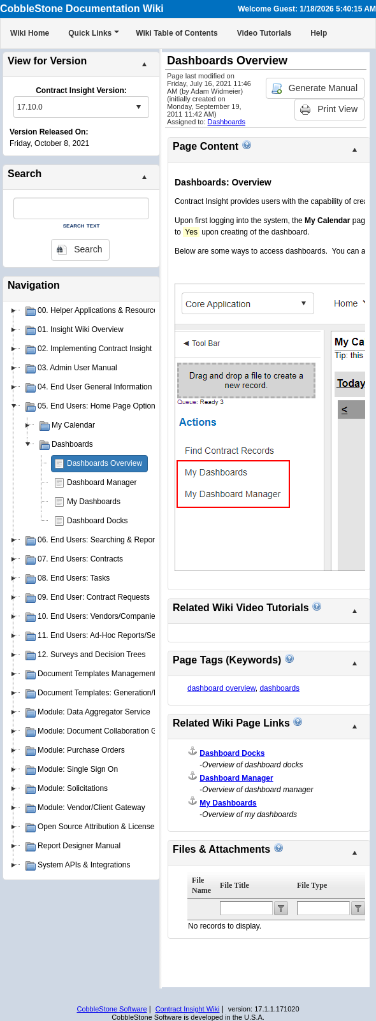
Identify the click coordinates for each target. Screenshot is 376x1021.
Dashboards (226, 122)
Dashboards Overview (104, 463)
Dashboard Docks (97, 520)
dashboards (279, 688)
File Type (312, 885)
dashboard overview (221, 688)
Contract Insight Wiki (187, 1009)
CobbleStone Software (111, 1009)
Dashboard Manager (101, 482)
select (138, 107)
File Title (234, 885)
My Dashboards (93, 501)
